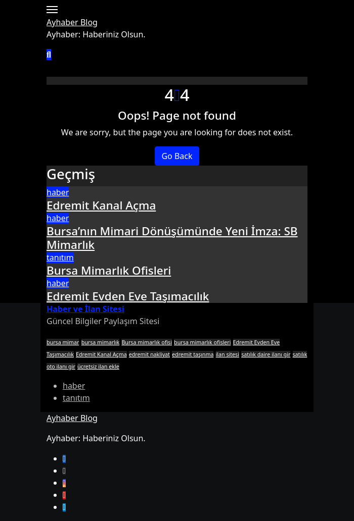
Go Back (176, 156)
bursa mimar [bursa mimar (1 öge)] (63, 342)
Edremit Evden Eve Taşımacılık (128, 296)
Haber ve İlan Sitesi (85, 309)
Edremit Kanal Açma (101, 205)
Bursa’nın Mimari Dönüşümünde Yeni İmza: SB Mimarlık (172, 237)
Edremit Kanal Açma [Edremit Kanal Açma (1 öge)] (101, 354)
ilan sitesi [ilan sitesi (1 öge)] (227, 354)
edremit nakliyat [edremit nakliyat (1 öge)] (149, 354)
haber (58, 192)
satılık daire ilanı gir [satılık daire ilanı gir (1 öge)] (265, 354)
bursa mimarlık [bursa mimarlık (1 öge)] (100, 342)
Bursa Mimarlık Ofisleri (109, 270)
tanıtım (60, 257)
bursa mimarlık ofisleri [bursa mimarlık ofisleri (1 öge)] (202, 342)
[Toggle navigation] (52, 9)
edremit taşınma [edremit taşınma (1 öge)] (192, 354)
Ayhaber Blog (72, 22)
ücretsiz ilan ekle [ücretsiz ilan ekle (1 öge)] (98, 366)
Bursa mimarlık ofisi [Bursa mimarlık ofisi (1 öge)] (146, 342)
